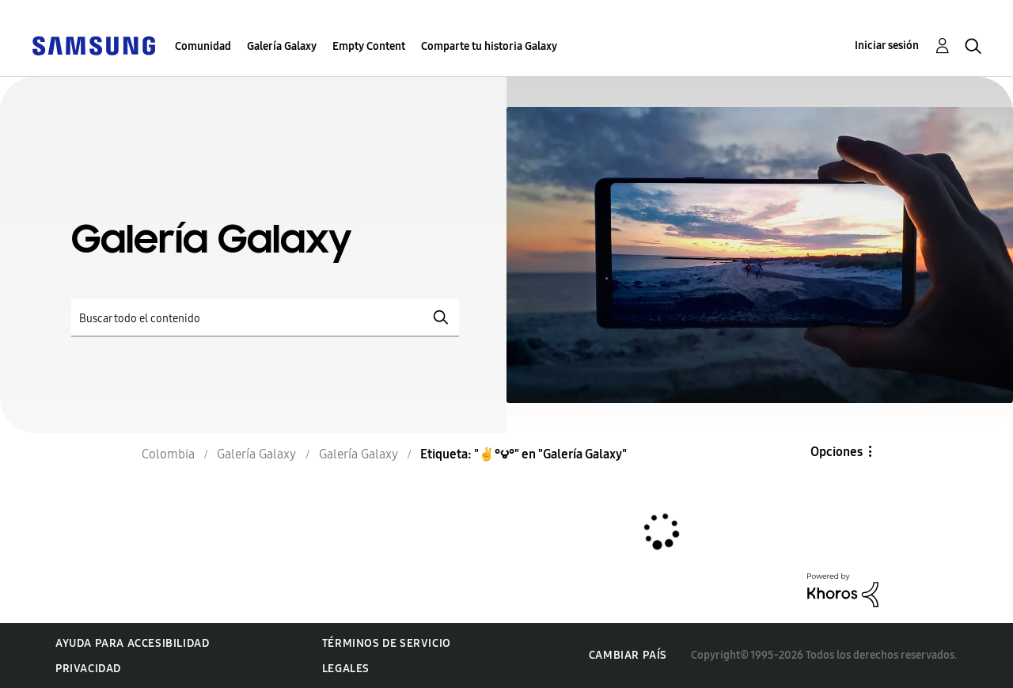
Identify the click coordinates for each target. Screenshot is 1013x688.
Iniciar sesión (887, 45)
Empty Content (368, 46)
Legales (346, 668)
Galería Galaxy (282, 46)
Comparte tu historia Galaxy (489, 46)
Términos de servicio (386, 643)
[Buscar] (265, 317)
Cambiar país (628, 655)
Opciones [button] (836, 451)
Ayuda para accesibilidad (132, 643)
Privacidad (88, 668)
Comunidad (203, 46)
